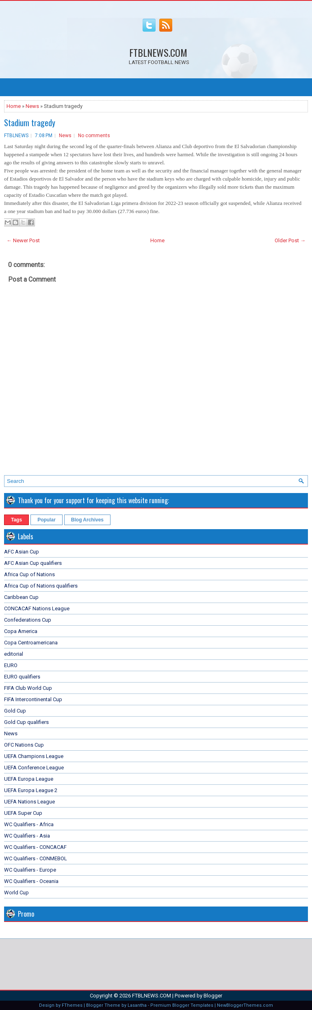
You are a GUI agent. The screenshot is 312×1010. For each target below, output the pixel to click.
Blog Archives (87, 520)
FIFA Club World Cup (28, 688)
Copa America (20, 631)
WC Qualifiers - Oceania (31, 881)
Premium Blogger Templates (181, 1005)
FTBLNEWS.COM (158, 52)
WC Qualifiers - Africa (29, 824)
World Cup (16, 892)
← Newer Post (23, 240)
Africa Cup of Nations (29, 574)
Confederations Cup (27, 620)
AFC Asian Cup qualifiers (33, 563)
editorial (13, 654)
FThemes (72, 1005)
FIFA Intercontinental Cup (33, 699)
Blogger (213, 996)
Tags (16, 520)
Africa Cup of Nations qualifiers (41, 586)
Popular (46, 520)
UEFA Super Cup (23, 813)
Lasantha (137, 1005)
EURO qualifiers (22, 677)
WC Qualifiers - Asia (27, 836)
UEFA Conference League (34, 767)
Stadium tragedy (29, 122)
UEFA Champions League (33, 756)
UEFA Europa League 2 (30, 790)
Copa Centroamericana (31, 643)
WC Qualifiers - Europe (30, 870)
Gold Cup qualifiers (26, 722)
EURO (10, 665)
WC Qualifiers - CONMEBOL (35, 858)
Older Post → (290, 240)
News (32, 106)
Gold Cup (15, 711)
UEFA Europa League (28, 779)
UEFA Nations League (29, 802)
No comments (94, 135)
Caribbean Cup (21, 597)
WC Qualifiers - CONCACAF (35, 847)
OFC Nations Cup (24, 745)
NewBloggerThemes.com (245, 1005)
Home (13, 106)
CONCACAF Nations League (36, 608)
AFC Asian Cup (21, 552)
